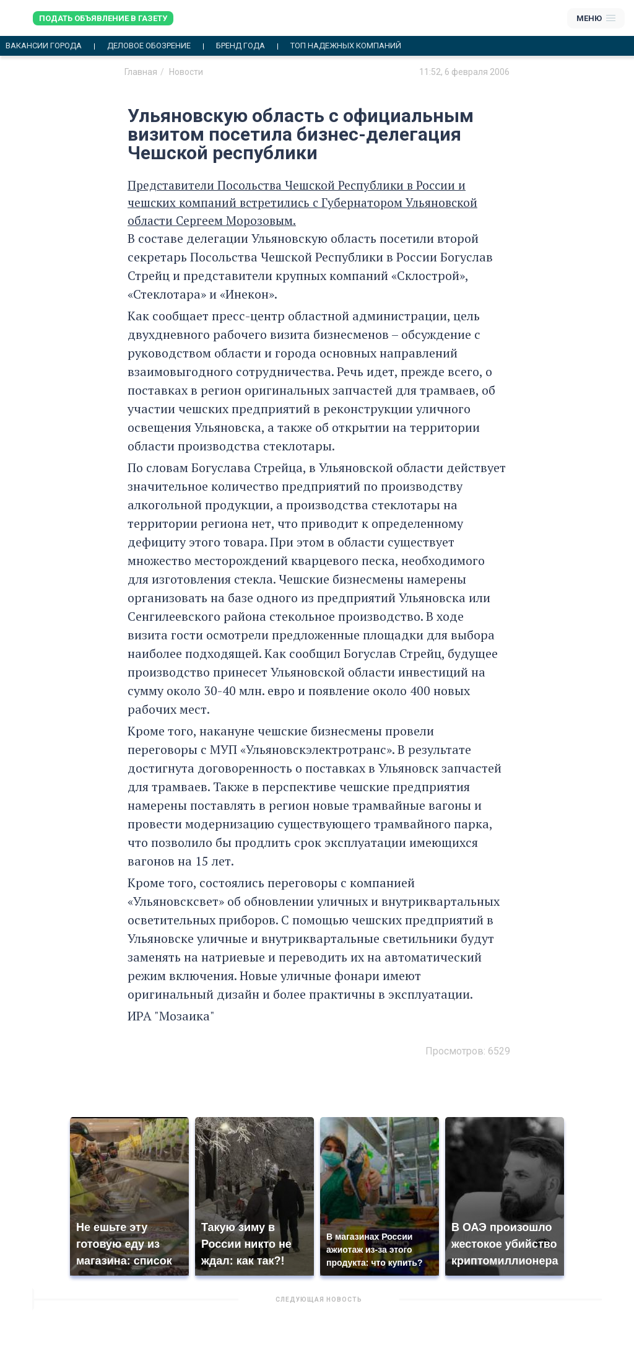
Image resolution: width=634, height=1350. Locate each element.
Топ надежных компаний (345, 46)
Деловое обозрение (149, 46)
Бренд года (240, 46)
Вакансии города (44, 46)
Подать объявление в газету (103, 18)
